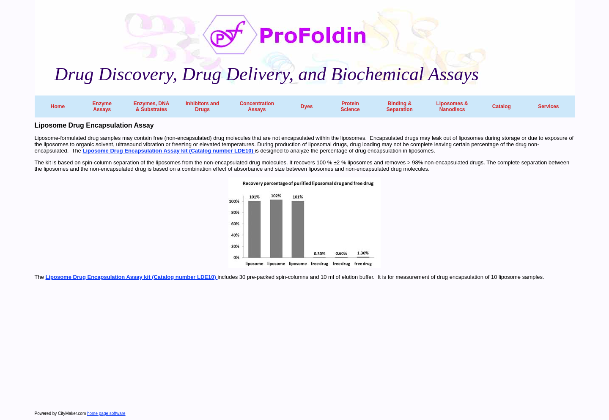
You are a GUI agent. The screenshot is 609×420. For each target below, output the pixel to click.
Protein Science (349, 106)
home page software (106, 413)
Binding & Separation (400, 106)
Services (548, 106)
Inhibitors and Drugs (202, 106)
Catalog (501, 106)
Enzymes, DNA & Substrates (152, 106)
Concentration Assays (257, 106)
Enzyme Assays (102, 106)
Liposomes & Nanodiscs (452, 106)
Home (58, 106)
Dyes (307, 106)
